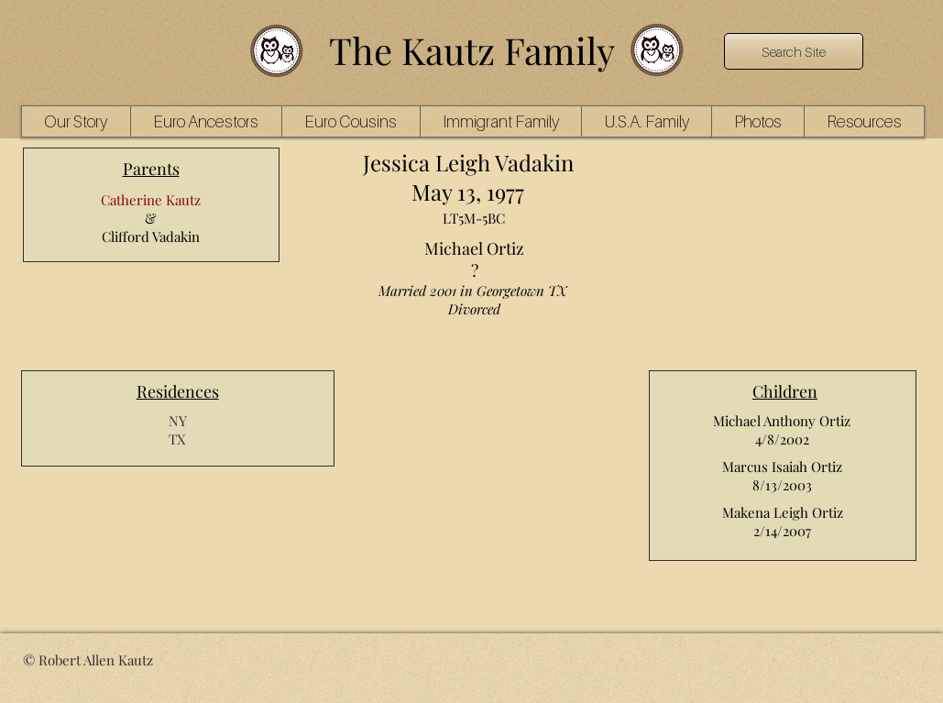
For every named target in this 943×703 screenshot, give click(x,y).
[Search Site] (793, 51)
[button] (205, 121)
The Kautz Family (472, 50)
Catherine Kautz (151, 200)
